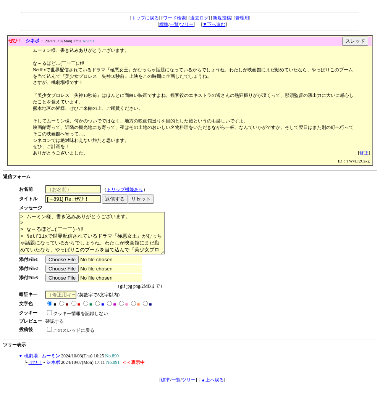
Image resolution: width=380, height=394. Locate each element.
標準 (163, 24)
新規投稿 (222, 18)
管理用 (242, 18)
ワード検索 (174, 18)
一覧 (174, 24)
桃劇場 (31, 364)
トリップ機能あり (128, 189)
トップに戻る (145, 18)
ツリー (187, 24)
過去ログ (199, 18)
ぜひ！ (35, 370)
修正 (364, 153)
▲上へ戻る (212, 388)
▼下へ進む (213, 24)
